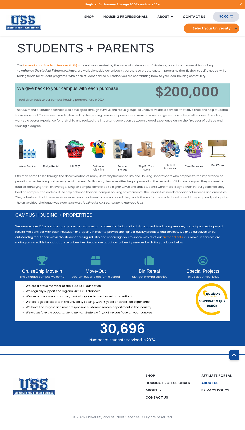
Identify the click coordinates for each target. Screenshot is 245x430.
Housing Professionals (125, 16)
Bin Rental (149, 271)
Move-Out (96, 271)
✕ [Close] (240, 4)
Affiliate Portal (216, 375)
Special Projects (202, 271)
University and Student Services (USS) (50, 65)
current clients (173, 237)
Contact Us (194, 16)
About (165, 16)
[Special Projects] (203, 260)
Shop (89, 16)
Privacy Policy (215, 390)
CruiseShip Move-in (42, 271)
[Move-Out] (95, 260)
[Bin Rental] (149, 260)
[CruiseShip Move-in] (42, 260)
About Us (209, 383)
